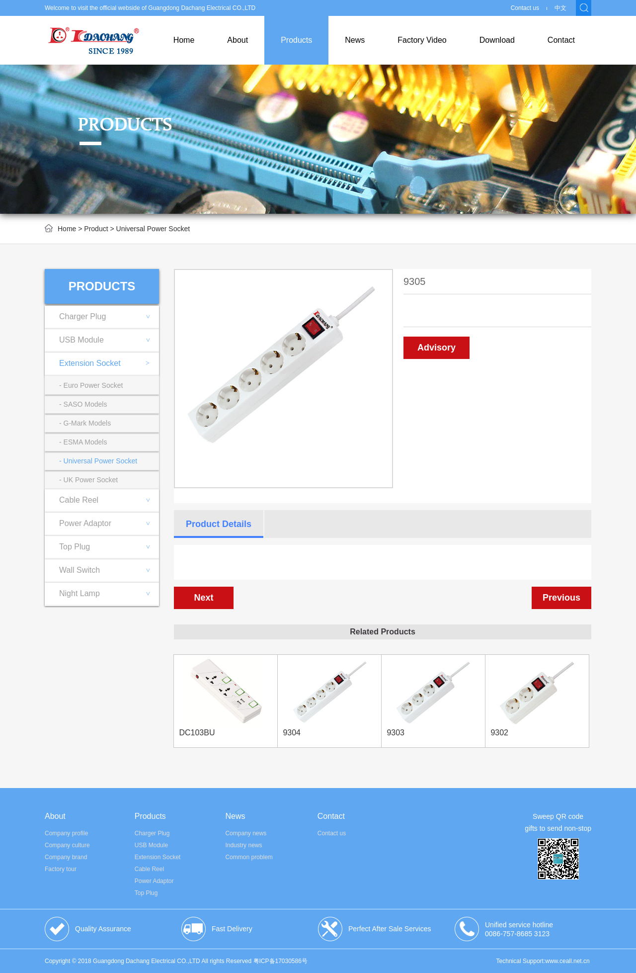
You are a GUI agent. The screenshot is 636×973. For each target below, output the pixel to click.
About (237, 40)
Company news (245, 833)
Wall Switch (109, 570)
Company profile (66, 833)
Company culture (67, 845)
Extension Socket (104, 363)
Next (203, 598)
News (355, 40)
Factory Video (422, 40)
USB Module (109, 340)
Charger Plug (109, 316)
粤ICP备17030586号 (280, 961)
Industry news (243, 845)
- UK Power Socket (88, 480)
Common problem (248, 857)
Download (497, 40)
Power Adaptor (109, 523)
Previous (561, 598)
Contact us (525, 7)
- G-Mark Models (85, 423)
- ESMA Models (83, 442)
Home (184, 40)
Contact (561, 40)
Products (296, 40)
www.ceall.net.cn (567, 961)
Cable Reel (109, 500)
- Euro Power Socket (91, 385)
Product (96, 229)
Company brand (66, 857)
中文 (560, 7)
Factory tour (61, 869)
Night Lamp (109, 593)
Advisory (436, 348)
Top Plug (109, 546)
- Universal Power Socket (98, 461)
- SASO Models (83, 404)
